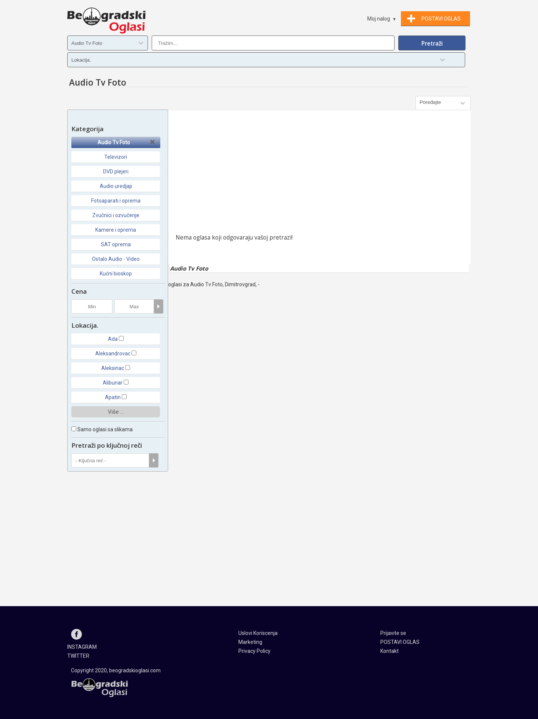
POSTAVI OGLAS (400, 642)
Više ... (116, 411)
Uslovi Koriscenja (258, 633)
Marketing (250, 642)
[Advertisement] (319, 173)
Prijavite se (393, 633)
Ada (113, 339)
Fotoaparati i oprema (115, 201)
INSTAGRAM (82, 647)
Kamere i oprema (115, 230)
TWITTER (78, 656)
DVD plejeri (116, 172)
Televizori (115, 157)
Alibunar (113, 383)
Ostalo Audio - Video (116, 259)
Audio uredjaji (116, 186)
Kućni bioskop (116, 274)
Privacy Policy (254, 651)
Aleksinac (112, 368)
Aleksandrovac (112, 354)
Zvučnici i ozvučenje (115, 215)
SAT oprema (116, 244)
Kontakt (389, 651)
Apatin (113, 397)
